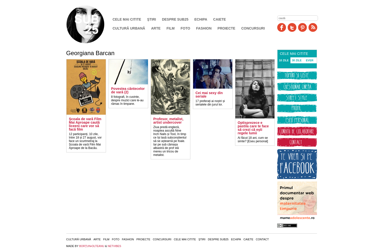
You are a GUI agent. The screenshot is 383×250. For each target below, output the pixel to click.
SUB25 (91, 24)
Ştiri (151, 19)
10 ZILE (284, 60)
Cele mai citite (127, 19)
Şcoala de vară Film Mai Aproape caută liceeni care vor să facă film (85, 124)
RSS (313, 27)
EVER (309, 60)
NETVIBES (114, 246)
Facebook (281, 27)
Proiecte (226, 28)
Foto (185, 28)
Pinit (302, 27)
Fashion (203, 28)
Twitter (292, 27)
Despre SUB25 (175, 19)
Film (171, 28)
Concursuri (253, 28)
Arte (156, 28)
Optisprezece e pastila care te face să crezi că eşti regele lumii (253, 128)
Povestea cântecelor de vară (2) (128, 90)
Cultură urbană (129, 28)
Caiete (219, 19)
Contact (262, 239)
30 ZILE (297, 60)
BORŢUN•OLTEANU (91, 246)
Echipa (200, 19)
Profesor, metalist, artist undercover (168, 120)
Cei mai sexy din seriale (209, 94)
